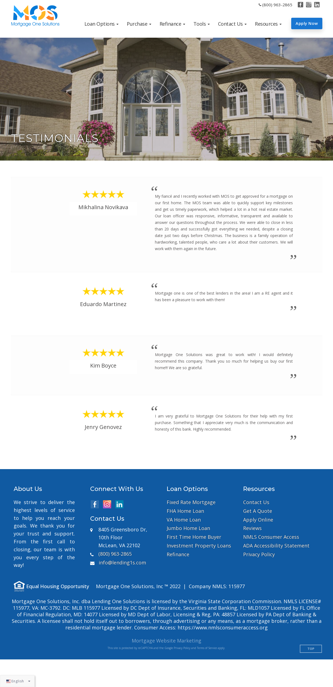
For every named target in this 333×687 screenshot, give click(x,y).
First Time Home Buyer (194, 537)
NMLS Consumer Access (271, 537)
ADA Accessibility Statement (276, 546)
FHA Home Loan (185, 511)
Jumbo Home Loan (188, 528)
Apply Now (307, 23)
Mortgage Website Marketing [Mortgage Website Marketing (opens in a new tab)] (166, 640)
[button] (101, 24)
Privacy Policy (259, 554)
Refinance (178, 554)
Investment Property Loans (199, 546)
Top (311, 649)
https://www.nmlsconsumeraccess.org (223, 627)
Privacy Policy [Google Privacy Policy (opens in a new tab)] (182, 648)
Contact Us (256, 502)
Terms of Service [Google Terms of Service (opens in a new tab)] (207, 648)
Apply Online (258, 520)
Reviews (252, 528)
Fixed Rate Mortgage (191, 502)
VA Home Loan (184, 520)
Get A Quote (257, 511)
